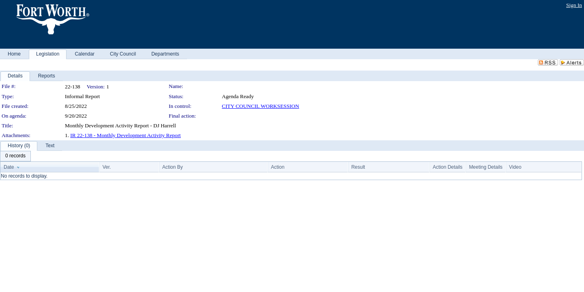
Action (277, 167)
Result (358, 167)
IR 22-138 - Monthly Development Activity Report (125, 135)
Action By (172, 167)
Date (9, 167)
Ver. (107, 167)
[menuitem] (15, 156)
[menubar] (15, 156)
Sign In (574, 5)
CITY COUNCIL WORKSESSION (260, 106)
